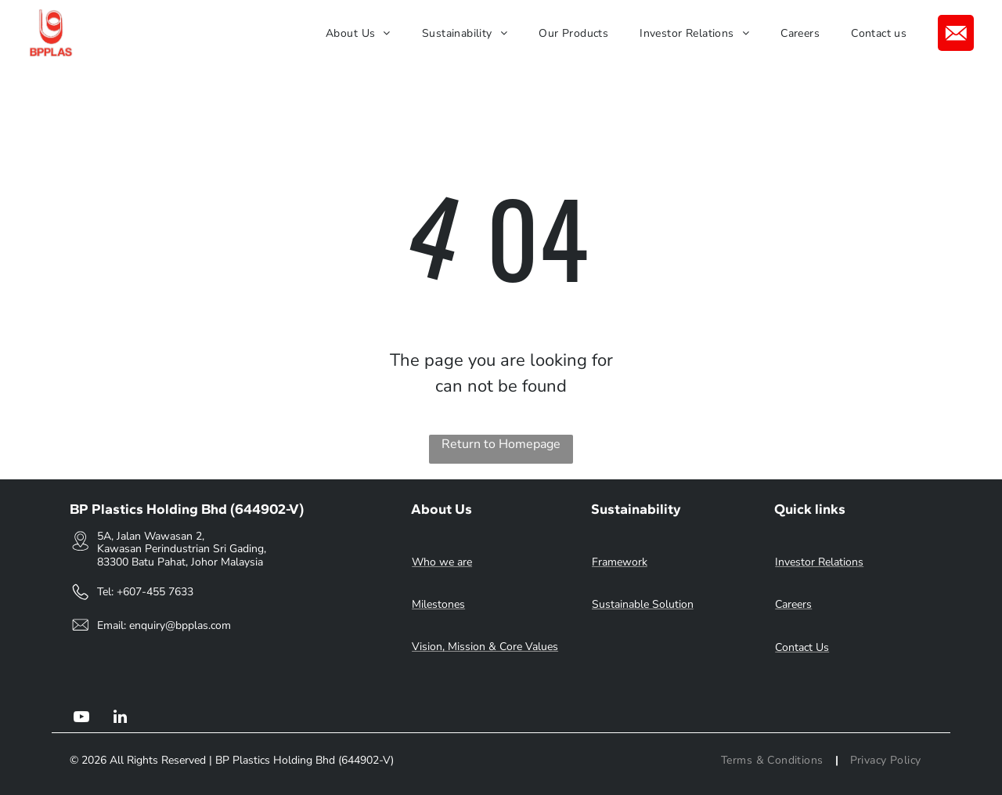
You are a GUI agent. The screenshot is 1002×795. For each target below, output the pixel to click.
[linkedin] (120, 718)
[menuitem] (358, 33)
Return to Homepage (501, 444)
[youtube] (81, 718)
